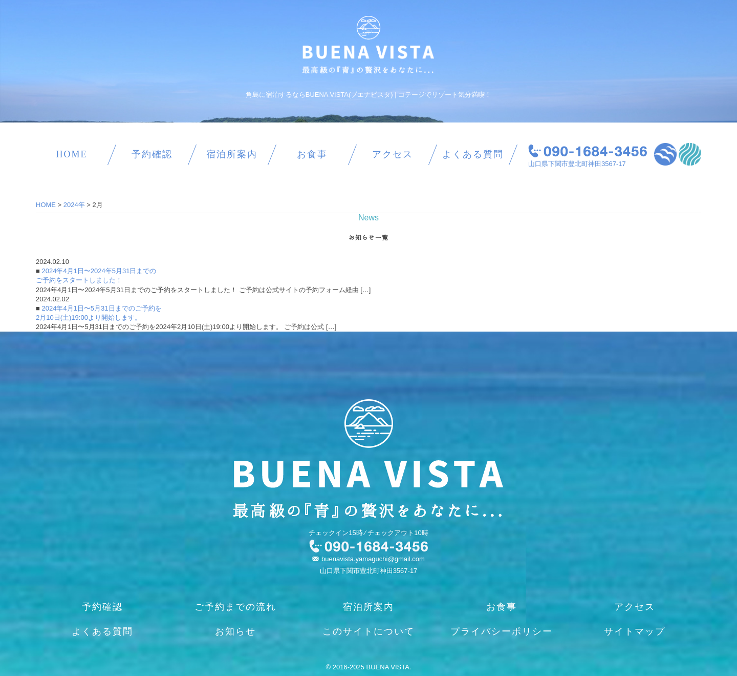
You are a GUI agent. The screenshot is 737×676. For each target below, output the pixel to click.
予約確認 (152, 154)
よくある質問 (473, 154)
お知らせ (235, 631)
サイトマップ (634, 631)
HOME (71, 154)
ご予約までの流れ (235, 607)
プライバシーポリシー (501, 631)
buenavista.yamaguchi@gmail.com (373, 559)
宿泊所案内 (231, 154)
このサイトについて (368, 631)
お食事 (312, 154)
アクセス (392, 154)
